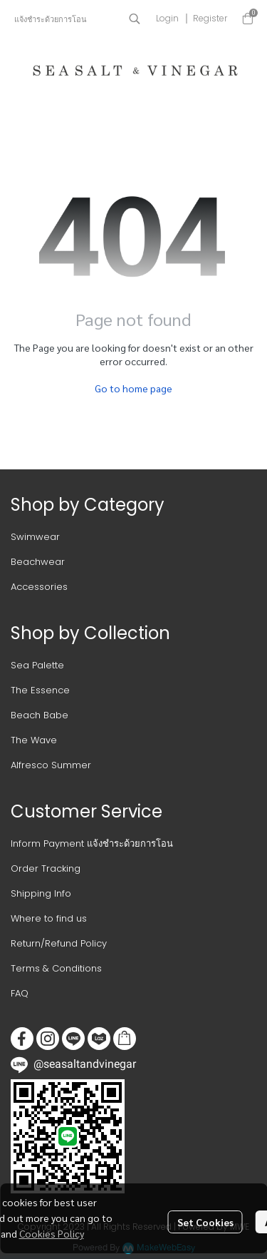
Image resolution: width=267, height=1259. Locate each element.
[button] (134, 18)
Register (210, 18)
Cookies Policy (51, 1233)
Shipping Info (41, 893)
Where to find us (49, 918)
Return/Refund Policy (59, 943)
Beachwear (38, 562)
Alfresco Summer (51, 765)
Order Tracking (45, 868)
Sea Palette (37, 665)
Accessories (39, 586)
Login (167, 18)
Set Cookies (205, 1221)
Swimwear (35, 537)
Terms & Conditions (56, 968)
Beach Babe (39, 715)
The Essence (40, 690)
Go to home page (133, 388)
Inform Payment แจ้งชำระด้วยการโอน (92, 843)
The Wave (34, 740)
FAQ (19, 993)
